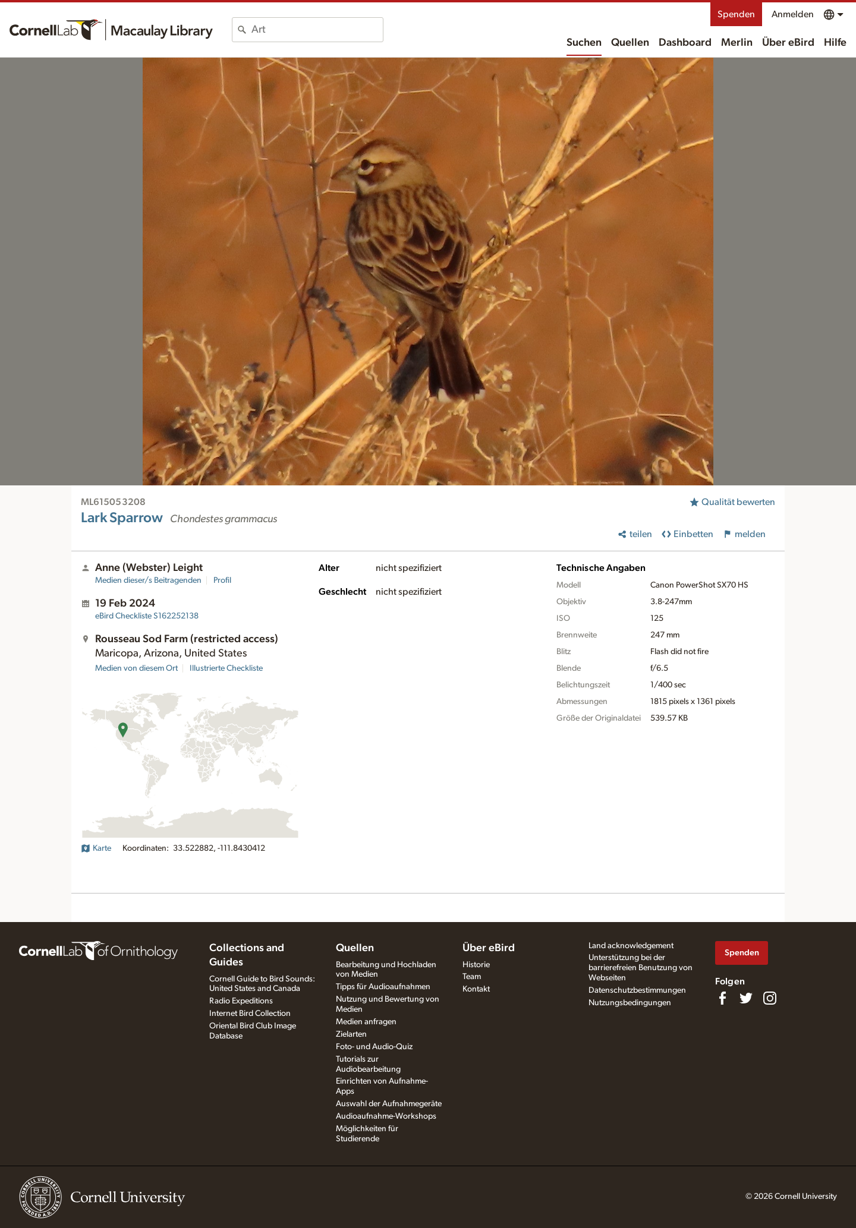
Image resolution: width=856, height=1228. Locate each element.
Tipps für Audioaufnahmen (383, 987)
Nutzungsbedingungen (629, 1003)
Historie (476, 965)
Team (471, 977)
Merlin (737, 42)
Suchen (584, 42)
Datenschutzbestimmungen (637, 990)
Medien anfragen (366, 1022)
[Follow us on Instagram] (770, 998)
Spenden (736, 14)
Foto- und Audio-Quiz (374, 1047)
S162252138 (147, 616)
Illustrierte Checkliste (226, 668)
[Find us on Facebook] (722, 998)
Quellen (630, 42)
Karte (96, 848)
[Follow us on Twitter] (746, 998)
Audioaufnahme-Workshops (386, 1116)
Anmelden (793, 14)
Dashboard (685, 42)
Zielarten (351, 1034)
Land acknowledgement (631, 946)
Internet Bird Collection (250, 1013)
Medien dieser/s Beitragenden (148, 580)
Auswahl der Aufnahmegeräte (389, 1104)
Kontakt (476, 989)
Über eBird (788, 42)
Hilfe (835, 42)
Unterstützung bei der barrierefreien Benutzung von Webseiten (640, 968)
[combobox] (317, 30)
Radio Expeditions (241, 1001)
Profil (222, 580)
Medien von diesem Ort (136, 668)
